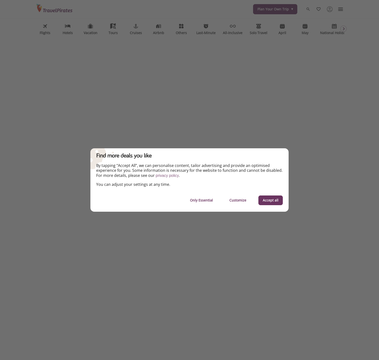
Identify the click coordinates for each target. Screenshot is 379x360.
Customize (237, 200)
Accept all (270, 200)
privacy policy (167, 175)
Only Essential (201, 200)
